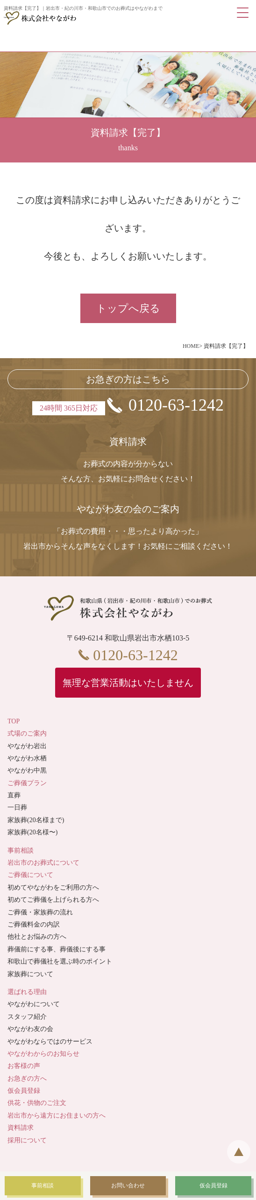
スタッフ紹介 (27, 1016)
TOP (13, 721)
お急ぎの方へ (27, 1078)
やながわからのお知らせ (43, 1053)
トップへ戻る (128, 308)
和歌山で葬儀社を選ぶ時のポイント (59, 961)
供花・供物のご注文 (36, 1102)
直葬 (14, 795)
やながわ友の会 (30, 1028)
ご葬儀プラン (27, 783)
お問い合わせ (128, 1185)
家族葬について (30, 974)
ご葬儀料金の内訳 (33, 924)
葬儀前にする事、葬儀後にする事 (56, 949)
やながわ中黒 (27, 770)
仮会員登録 (23, 1090)
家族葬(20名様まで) (35, 820)
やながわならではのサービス (49, 1041)
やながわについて (33, 1004)
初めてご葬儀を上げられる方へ (53, 899)
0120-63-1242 (176, 405)
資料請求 (20, 1127)
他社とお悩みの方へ (36, 936)
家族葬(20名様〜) (32, 832)
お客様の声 (23, 1065)
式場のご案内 (27, 733)
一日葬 (17, 807)
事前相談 (20, 850)
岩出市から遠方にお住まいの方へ (56, 1115)
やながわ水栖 (27, 758)
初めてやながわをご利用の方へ (53, 887)
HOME (191, 346)
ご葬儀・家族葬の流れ (40, 912)
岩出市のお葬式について (43, 862)
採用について (27, 1140)
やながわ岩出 (27, 746)
